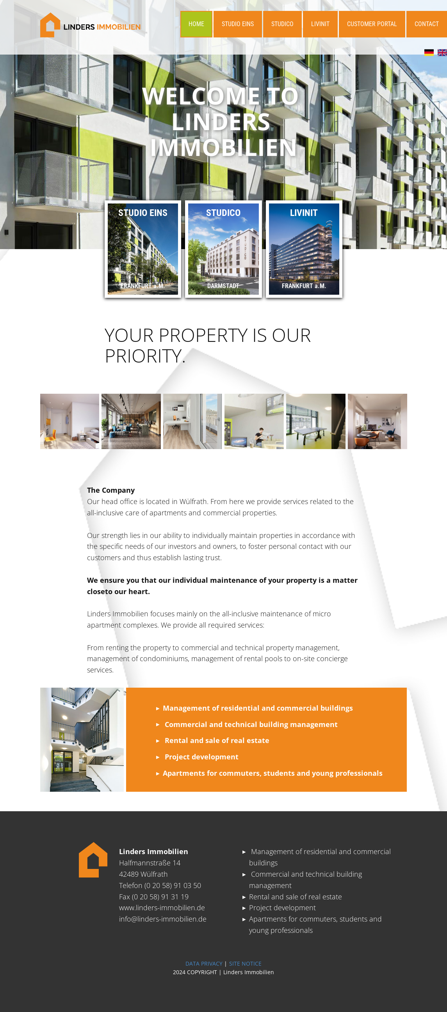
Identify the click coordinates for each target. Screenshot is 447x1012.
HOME (196, 24)
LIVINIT (320, 24)
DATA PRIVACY (204, 963)
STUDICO (282, 24)
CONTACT (427, 24)
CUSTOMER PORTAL (372, 24)
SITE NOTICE (245, 963)
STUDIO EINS (238, 24)
